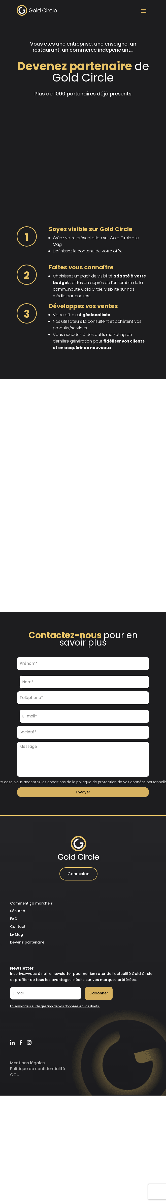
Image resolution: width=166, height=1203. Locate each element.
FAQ (13, 921)
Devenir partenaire (27, 945)
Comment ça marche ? (31, 906)
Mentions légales (27, 1066)
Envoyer (83, 794)
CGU (14, 1077)
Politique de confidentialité (37, 1071)
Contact (17, 929)
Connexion (78, 876)
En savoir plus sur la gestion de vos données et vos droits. (55, 1009)
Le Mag (16, 937)
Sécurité (17, 913)
